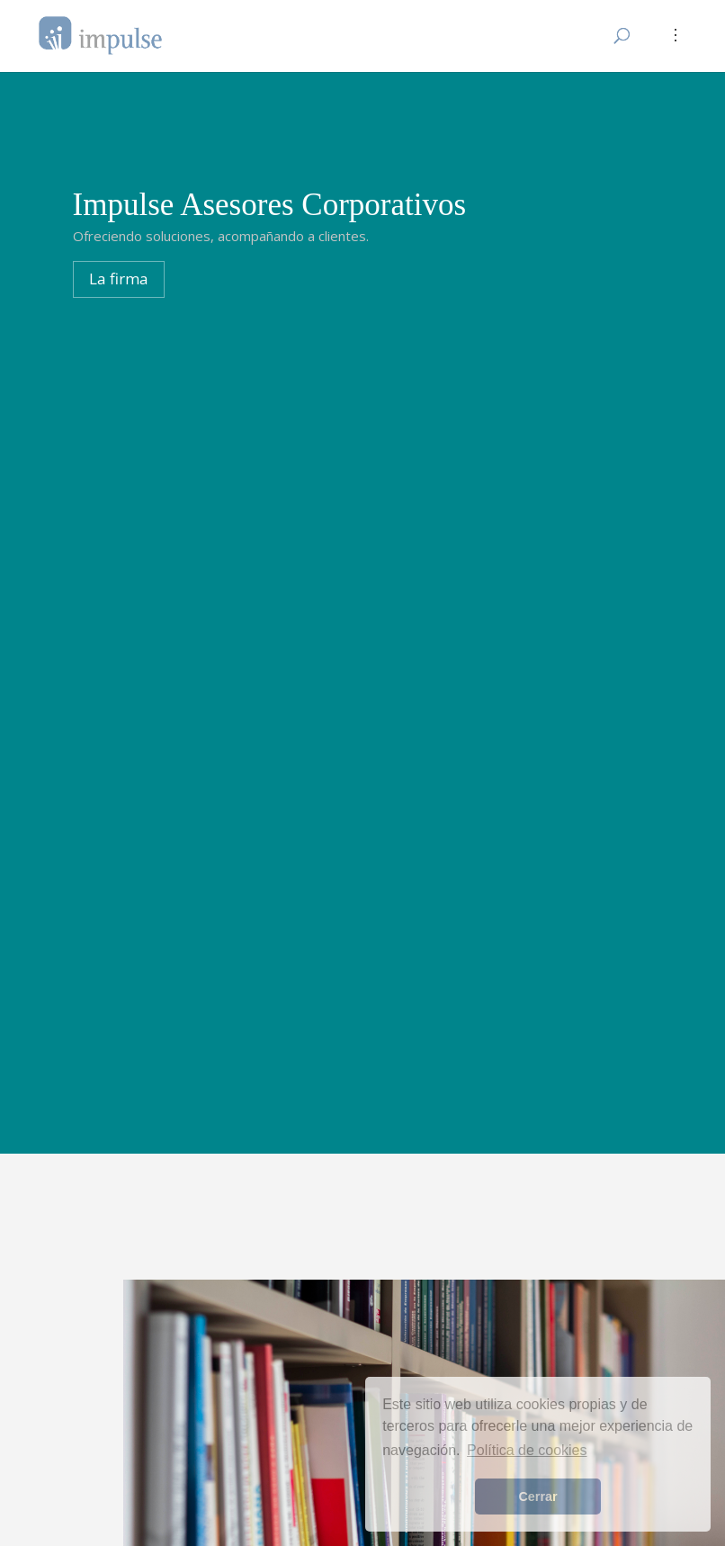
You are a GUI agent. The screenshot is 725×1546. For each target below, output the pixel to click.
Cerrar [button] (537, 1496)
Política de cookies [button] (526, 1450)
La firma (118, 278)
